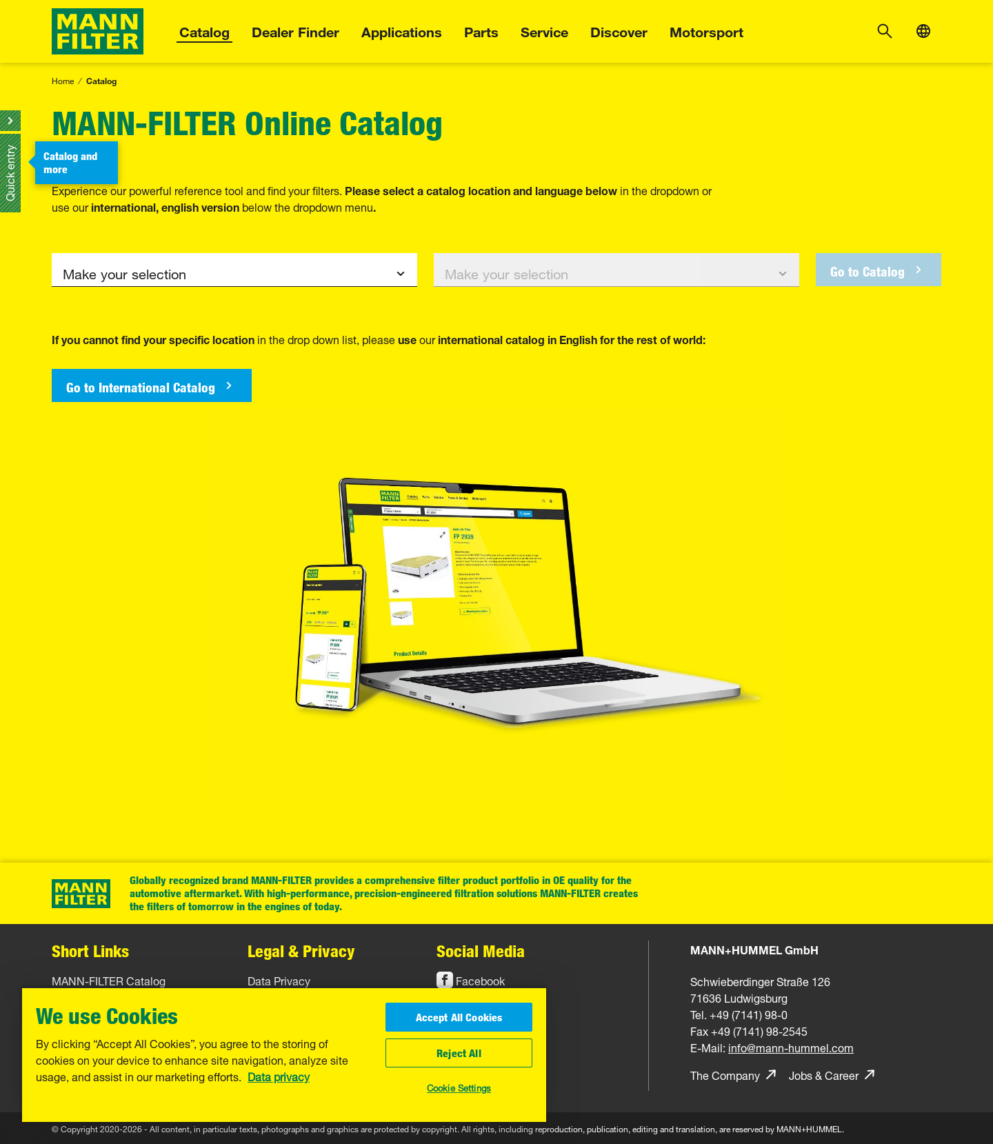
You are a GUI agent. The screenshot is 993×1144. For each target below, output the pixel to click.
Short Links (90, 951)
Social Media (481, 951)
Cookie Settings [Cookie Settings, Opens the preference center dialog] (459, 1086)
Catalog (204, 30)
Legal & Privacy (301, 951)
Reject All (459, 1053)
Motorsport (706, 30)
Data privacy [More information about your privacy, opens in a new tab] (279, 1075)
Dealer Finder (295, 30)
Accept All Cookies (459, 1017)
